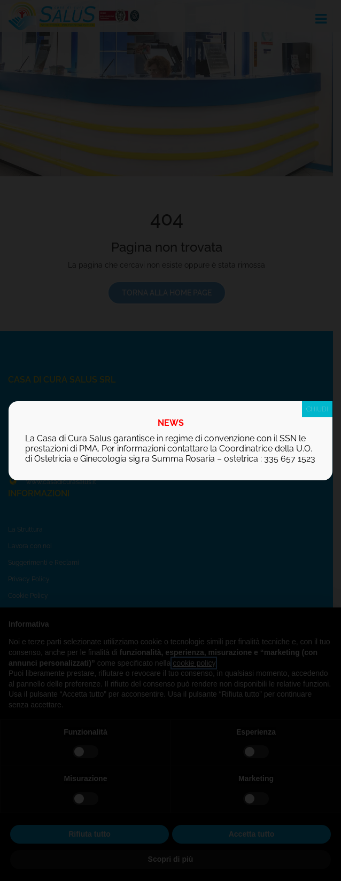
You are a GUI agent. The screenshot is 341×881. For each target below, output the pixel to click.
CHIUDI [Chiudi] (317, 409)
